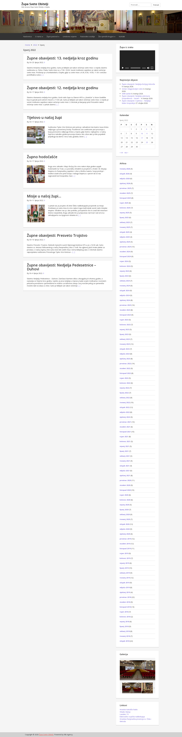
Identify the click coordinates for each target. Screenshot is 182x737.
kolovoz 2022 (125, 383)
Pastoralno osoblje (87, 36)
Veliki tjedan (126, 93)
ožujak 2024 (124, 290)
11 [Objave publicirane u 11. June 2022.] (147, 133)
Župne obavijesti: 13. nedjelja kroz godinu (62, 58)
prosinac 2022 (125, 363)
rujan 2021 (124, 436)
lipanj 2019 (124, 568)
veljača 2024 (125, 295)
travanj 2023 (125, 344)
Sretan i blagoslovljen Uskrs (132, 89)
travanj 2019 (125, 578)
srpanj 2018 (124, 621)
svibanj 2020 (125, 514)
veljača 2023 (125, 354)
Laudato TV (124, 714)
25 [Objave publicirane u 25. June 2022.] (147, 142)
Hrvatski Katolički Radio (129, 709)
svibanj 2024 (125, 281)
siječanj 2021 (125, 475)
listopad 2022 (125, 373)
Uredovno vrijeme (70, 36)
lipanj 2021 (124, 451)
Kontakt (122, 36)
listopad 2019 (125, 548)
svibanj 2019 (125, 573)
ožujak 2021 (124, 466)
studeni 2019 (125, 544)
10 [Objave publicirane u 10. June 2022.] (142, 133)
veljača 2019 (125, 587)
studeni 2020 (125, 485)
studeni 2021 (125, 427)
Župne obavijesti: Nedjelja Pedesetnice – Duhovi (61, 267)
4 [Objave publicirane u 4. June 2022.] (146, 129)
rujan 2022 (124, 378)
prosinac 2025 (125, 188)
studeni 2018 (125, 602)
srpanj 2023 (124, 329)
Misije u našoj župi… (44, 196)
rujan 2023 (124, 320)
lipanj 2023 (124, 334)
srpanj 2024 (124, 271)
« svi (121, 152)
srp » (126, 152)
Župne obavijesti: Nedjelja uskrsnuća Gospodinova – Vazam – (136, 97)
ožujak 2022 (124, 407)
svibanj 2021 (125, 456)
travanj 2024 (125, 285)
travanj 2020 (125, 519)
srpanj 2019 (124, 563)
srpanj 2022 (124, 388)
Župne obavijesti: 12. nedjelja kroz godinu (62, 87)
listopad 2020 (125, 490)
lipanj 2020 (124, 509)
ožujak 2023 (124, 349)
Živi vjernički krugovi (106, 36)
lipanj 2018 (124, 626)
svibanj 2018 (125, 631)
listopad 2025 (125, 198)
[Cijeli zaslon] (152, 68)
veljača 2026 (125, 178)
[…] (42, 75)
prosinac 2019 (125, 539)
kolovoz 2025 (125, 208)
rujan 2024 (124, 261)
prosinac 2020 (125, 480)
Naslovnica (27, 36)
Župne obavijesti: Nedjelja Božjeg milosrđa (138, 84)
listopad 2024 (125, 256)
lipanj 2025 (124, 217)
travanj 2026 (125, 169)
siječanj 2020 (125, 534)
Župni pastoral (53, 36)
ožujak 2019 (124, 582)
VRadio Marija (125, 712)
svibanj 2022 (125, 397)
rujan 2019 (124, 553)
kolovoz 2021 (125, 441)
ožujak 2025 (124, 232)
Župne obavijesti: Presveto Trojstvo (57, 235)
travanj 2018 (125, 636)
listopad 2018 (125, 607)
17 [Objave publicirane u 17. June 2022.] (142, 138)
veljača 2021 (125, 470)
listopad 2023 (125, 315)
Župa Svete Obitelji (34, 4)
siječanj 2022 (125, 417)
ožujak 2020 (124, 524)
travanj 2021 (125, 461)
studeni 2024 (125, 251)
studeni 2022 (125, 368)
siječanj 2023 (125, 359)
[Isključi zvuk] (148, 68)
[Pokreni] (123, 68)
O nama (39, 36)
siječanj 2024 (125, 300)
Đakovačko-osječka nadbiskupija (132, 717)
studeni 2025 (125, 193)
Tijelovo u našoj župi (44, 117)
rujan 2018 (124, 612)
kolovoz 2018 (125, 617)
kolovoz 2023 (125, 324)
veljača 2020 (125, 529)
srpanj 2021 (124, 446)
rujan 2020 (124, 495)
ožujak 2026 (124, 174)
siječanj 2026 (125, 183)
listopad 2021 (125, 432)
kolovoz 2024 (125, 266)
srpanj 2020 (124, 505)
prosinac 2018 (125, 597)
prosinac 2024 (125, 247)
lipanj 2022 (124, 393)
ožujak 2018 (124, 641)
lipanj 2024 (124, 276)
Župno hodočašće (42, 156)
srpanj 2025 (124, 212)
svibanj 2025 (125, 222)
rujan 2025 (124, 203)
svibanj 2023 (125, 339)
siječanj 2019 (125, 592)
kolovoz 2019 (125, 558)
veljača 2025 (125, 237)
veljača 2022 (125, 412)
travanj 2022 (125, 402)
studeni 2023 (125, 310)
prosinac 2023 (125, 305)
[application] (137, 60)
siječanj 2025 (125, 242)
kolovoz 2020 (125, 500)
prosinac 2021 (125, 422)
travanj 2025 (125, 227)
